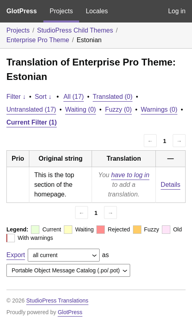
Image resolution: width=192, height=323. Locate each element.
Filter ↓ (16, 96)
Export (15, 254)
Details (170, 184)
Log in (177, 11)
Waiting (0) (80, 109)
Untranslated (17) (31, 109)
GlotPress (21, 11)
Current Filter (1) (31, 122)
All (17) (73, 96)
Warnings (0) (159, 109)
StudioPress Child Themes (75, 30)
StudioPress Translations (57, 300)
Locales (97, 11)
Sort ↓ (43, 96)
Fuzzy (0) (118, 109)
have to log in (130, 175)
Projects (61, 11)
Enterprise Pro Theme (37, 40)
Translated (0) (113, 96)
